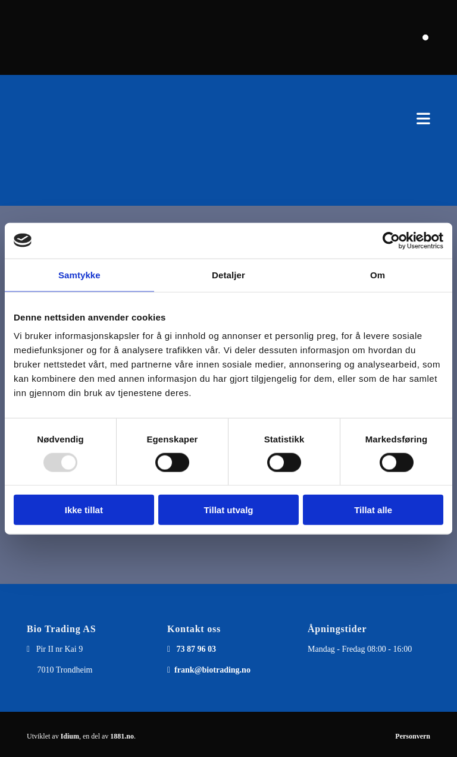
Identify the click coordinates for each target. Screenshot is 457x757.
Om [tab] (377, 274)
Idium (70, 736)
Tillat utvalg (228, 510)
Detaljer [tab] (228, 274)
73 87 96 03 (197, 649)
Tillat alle (373, 510)
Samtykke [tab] (79, 274)
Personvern (412, 736)
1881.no (122, 736)
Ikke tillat (84, 510)
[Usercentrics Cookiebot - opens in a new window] (391, 240)
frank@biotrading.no (212, 669)
